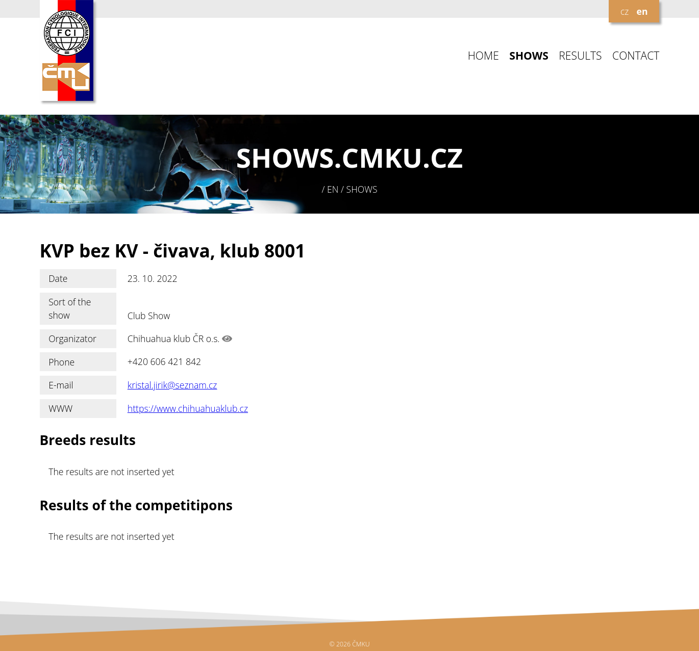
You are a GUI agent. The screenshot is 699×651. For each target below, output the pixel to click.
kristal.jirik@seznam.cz (172, 385)
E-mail (60, 385)
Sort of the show (69, 308)
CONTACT (635, 56)
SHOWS (528, 56)
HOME (483, 56)
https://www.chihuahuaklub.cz (188, 408)
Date (57, 278)
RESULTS (580, 56)
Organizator (72, 338)
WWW (60, 408)
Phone (61, 362)
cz (624, 11)
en (642, 11)
